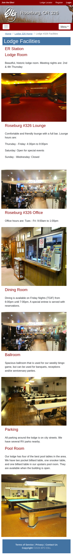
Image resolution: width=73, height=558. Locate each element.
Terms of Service (24, 544)
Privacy (40, 544)
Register (59, 2)
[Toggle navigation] (6, 26)
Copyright (27, 548)
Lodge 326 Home (23, 33)
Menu (64, 26)
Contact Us (51, 544)
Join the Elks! (8, 2)
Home (8, 33)
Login (68, 2)
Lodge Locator (46, 2)
